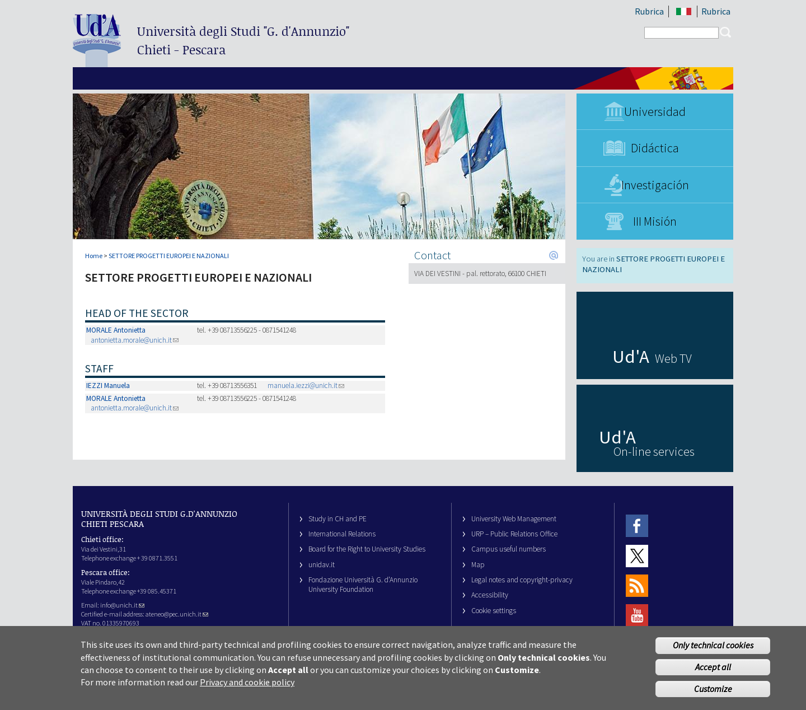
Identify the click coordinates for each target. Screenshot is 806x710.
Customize (713, 694)
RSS (637, 585)
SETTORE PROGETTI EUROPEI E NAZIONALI (169, 255)
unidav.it (321, 564)
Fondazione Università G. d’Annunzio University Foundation (363, 584)
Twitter (637, 556)
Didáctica (655, 148)
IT (683, 11)
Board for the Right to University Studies (366, 549)
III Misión (655, 221)
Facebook (637, 526)
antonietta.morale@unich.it (135, 340)
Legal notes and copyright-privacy (522, 580)
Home (93, 255)
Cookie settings (493, 610)
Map (478, 564)
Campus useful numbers (508, 549)
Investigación (655, 185)
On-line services (654, 451)
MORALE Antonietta (116, 330)
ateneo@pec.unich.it (177, 614)
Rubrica (649, 11)
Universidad (655, 111)
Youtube (637, 616)
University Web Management (513, 519)
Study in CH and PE (337, 519)
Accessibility (489, 595)
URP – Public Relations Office (514, 534)
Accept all (713, 672)
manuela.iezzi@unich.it (306, 385)
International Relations (342, 534)
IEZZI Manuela (108, 385)
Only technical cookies (713, 651)
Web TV (673, 358)
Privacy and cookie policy (247, 688)
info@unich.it (122, 605)
